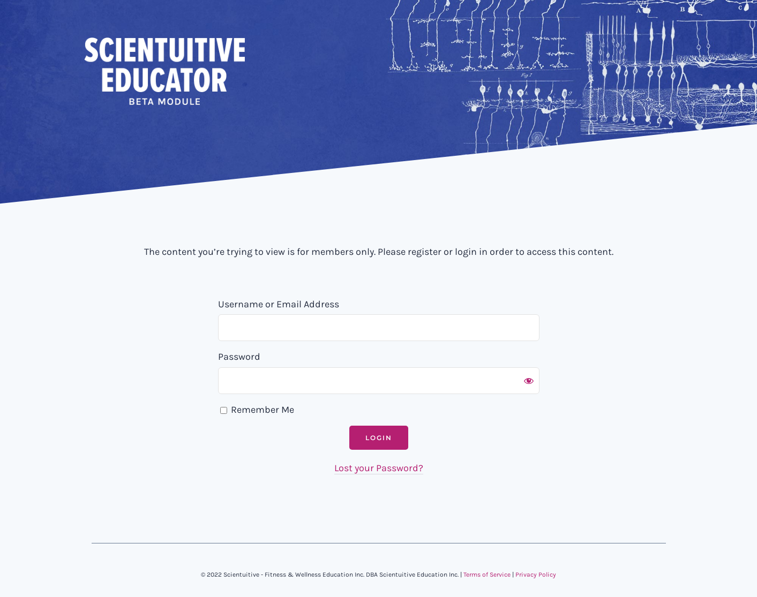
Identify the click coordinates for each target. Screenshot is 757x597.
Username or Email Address (278, 304)
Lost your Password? (378, 468)
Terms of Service (487, 574)
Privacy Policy (535, 574)
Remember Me (257, 409)
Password (239, 356)
